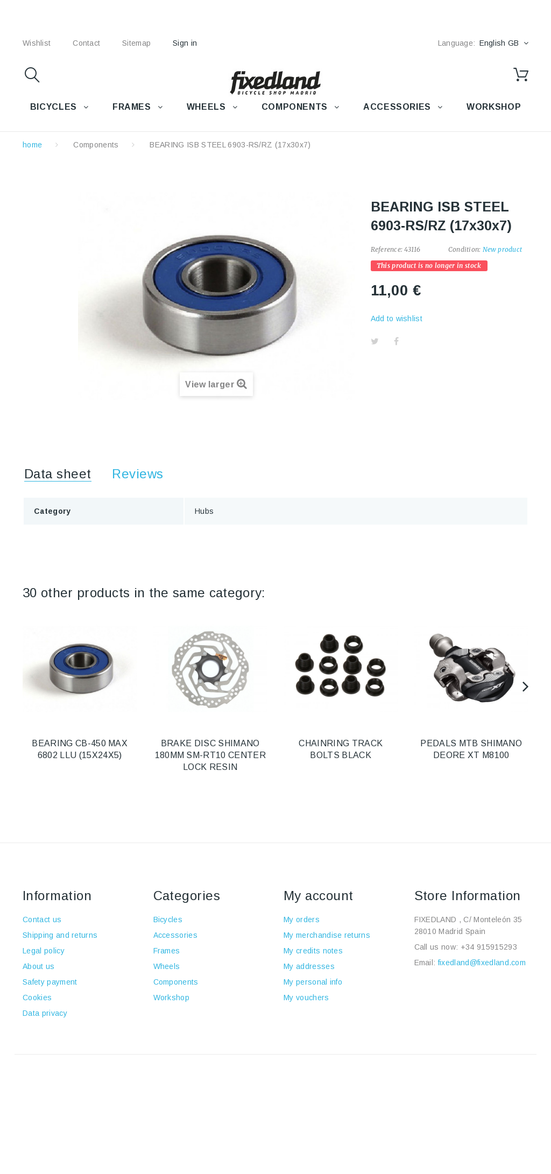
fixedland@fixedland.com (482, 962)
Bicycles (168, 919)
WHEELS (206, 106)
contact (86, 43)
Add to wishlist (396, 318)
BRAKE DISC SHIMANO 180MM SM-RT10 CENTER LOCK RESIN (210, 755)
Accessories (397, 106)
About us (39, 966)
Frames (166, 950)
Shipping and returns (60, 935)
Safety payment (50, 982)
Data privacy (45, 1013)
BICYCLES (53, 106)
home (32, 144)
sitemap (136, 43)
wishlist (37, 43)
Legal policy (44, 950)
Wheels (166, 966)
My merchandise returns (327, 935)
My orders (302, 919)
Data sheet (57, 473)
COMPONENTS (295, 106)
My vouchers (306, 997)
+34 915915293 (489, 947)
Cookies (37, 997)
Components (95, 144)
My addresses (309, 966)
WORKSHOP (494, 106)
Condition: (464, 249)
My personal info (313, 982)
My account (319, 895)
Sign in (185, 43)
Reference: (386, 249)
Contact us (42, 919)
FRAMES (131, 106)
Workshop (171, 997)
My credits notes (313, 950)
